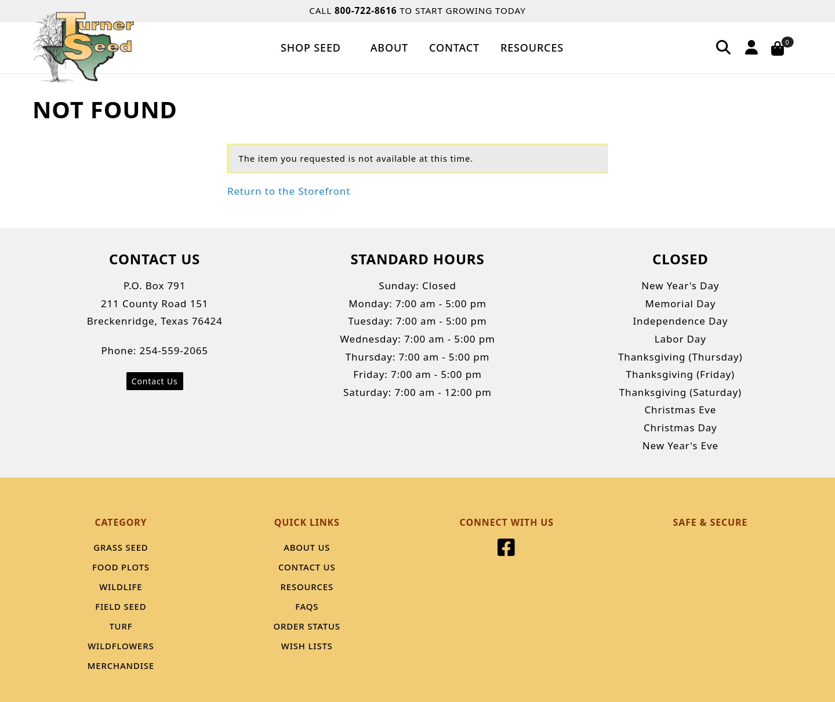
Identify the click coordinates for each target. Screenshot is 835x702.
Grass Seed (120, 547)
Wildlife (120, 586)
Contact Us (155, 381)
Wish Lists (307, 646)
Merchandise (121, 665)
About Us (307, 547)
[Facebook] (506, 551)
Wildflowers (121, 646)
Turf (120, 626)
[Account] (749, 47)
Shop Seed (315, 47)
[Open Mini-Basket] (785, 47)
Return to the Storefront (288, 191)
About (389, 47)
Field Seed (120, 606)
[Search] (723, 47)
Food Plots (121, 567)
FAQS (306, 606)
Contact (454, 47)
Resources (532, 47)
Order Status (307, 626)
